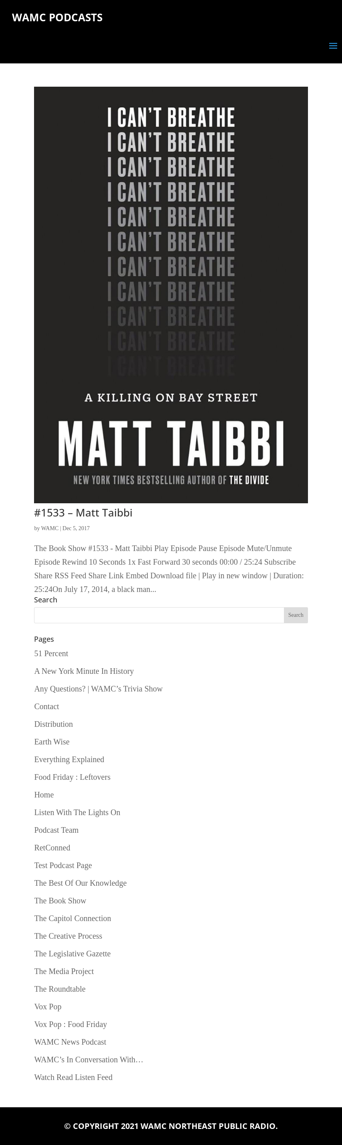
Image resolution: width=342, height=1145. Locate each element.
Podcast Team (56, 830)
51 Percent (51, 653)
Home (44, 794)
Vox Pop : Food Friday (70, 1024)
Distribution (53, 724)
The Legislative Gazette (72, 953)
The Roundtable (59, 988)
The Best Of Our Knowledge (80, 883)
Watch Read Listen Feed (73, 1077)
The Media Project (64, 971)
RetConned (52, 847)
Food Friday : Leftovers (72, 777)
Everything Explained (69, 759)
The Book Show (60, 900)
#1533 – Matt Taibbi (83, 512)
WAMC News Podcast (70, 1041)
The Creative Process (68, 935)
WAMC (50, 528)
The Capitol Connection (72, 918)
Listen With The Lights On (77, 812)
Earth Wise (51, 741)
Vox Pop (47, 1006)
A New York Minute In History (84, 671)
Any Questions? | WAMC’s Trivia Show (98, 688)
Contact (46, 706)
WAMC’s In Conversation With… (88, 1059)
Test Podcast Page (63, 865)
